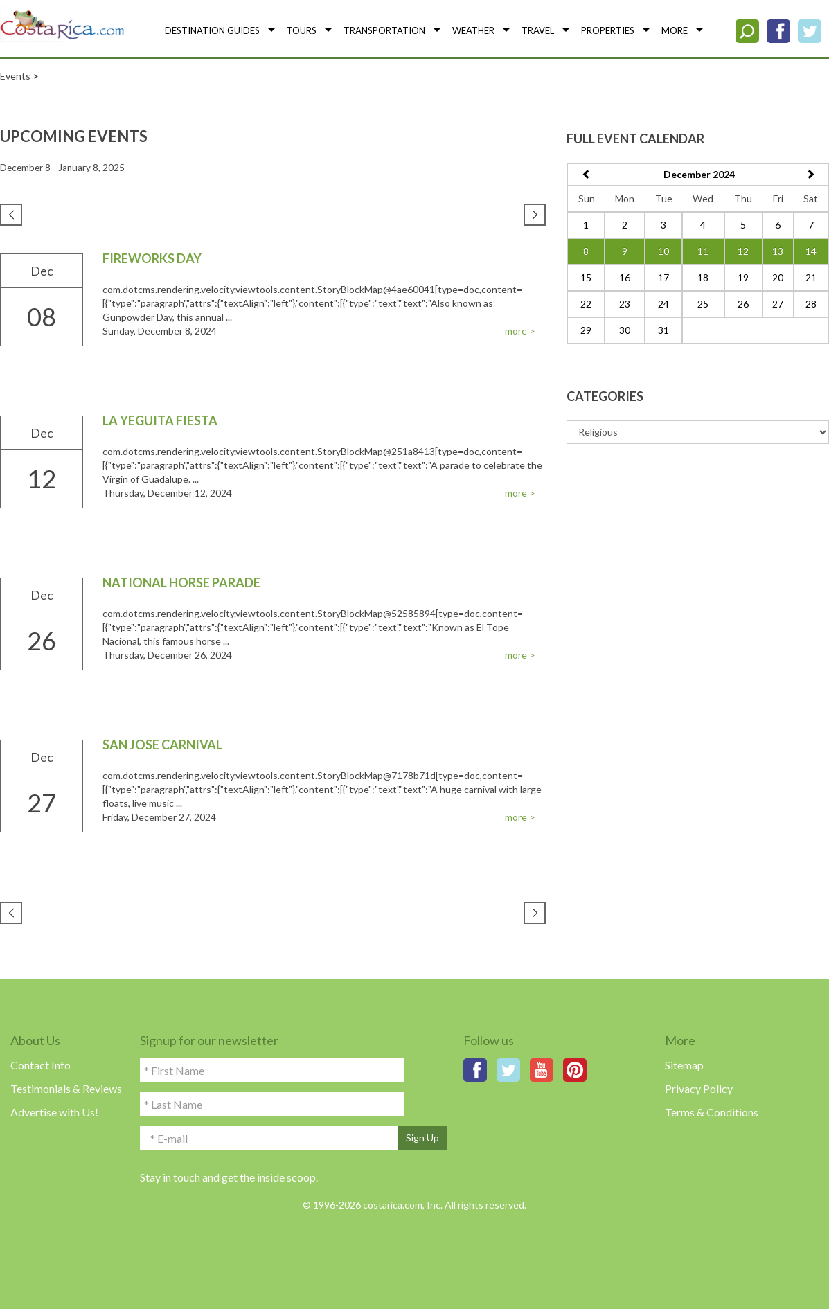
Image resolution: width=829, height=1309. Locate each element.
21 (811, 277)
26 (743, 304)
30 (624, 330)
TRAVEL (538, 30)
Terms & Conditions (711, 1112)
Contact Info (40, 1064)
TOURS (302, 30)
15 (585, 277)
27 (777, 304)
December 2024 (699, 174)
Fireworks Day (152, 258)
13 (777, 251)
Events (15, 76)
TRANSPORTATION (384, 30)
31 (663, 330)
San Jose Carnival (162, 744)
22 (585, 304)
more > (520, 331)
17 (663, 277)
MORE (674, 30)
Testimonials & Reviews (66, 1088)
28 (811, 304)
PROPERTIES (607, 30)
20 (777, 277)
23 (624, 304)
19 (743, 277)
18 (702, 277)
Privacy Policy (699, 1088)
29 (585, 330)
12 (743, 251)
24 (663, 304)
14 (811, 251)
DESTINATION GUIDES (212, 30)
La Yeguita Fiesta (159, 420)
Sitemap (684, 1064)
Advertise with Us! (54, 1112)
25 (702, 304)
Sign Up (422, 1137)
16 (624, 277)
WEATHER (473, 30)
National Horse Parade (181, 582)
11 (702, 251)
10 (663, 251)
